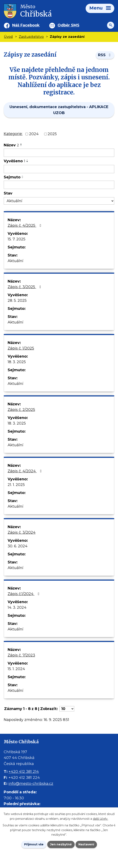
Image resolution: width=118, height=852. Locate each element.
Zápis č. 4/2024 (25, 471)
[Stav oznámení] (59, 201)
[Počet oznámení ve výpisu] (66, 708)
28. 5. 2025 (17, 300)
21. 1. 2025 (16, 484)
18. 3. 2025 (17, 362)
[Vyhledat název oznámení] (59, 153)
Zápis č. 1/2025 (21, 348)
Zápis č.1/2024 (24, 594)
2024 (34, 134)
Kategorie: (13, 133)
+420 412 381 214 (23, 771)
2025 (52, 134)
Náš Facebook (26, 25)
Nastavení (86, 844)
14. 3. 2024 (17, 607)
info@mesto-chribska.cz (30, 783)
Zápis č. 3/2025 (25, 287)
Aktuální (15, 261)
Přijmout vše (34, 844)
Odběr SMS (68, 25)
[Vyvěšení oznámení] (59, 169)
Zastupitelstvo (31, 37)
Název (11, 145)
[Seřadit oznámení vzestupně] (21, 144)
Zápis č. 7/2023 (21, 655)
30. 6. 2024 (17, 546)
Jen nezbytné (61, 844)
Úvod (8, 37)
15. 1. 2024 (16, 669)
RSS (105, 55)
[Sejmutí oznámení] (59, 185)
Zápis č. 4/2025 (25, 225)
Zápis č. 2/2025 (21, 409)
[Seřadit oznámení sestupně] (21, 146)
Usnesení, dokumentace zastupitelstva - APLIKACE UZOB (59, 110)
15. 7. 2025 (16, 239)
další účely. (100, 818)
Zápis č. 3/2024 (21, 532)
